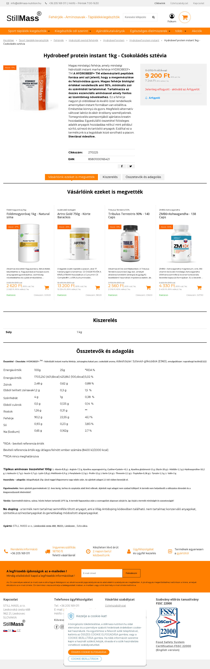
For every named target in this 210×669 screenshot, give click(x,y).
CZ (16, 630)
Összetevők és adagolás (143, 177)
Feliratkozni (131, 573)
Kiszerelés (110, 177)
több (180, 31)
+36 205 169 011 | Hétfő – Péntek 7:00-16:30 (74, 3)
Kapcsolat (198, 3)
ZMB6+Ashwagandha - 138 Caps (177, 215)
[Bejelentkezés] (172, 17)
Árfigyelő (152, 97)
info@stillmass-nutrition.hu (26, 3)
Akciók (197, 31)
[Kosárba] (46, 287)
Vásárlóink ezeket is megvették (71, 177)
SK (7, 630)
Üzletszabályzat (179, 3)
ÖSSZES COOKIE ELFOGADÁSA (88, 652)
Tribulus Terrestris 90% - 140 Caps (128, 215)
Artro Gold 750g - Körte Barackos (73, 215)
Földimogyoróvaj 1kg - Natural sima (28, 215)
